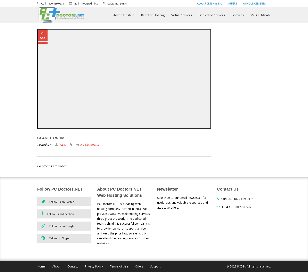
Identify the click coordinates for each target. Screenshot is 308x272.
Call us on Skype (55, 238)
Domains (238, 15)
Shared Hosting (123, 15)
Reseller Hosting (153, 15)
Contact (72, 266)
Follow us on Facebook (58, 213)
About (56, 266)
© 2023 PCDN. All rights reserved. (248, 266)
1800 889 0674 (243, 199)
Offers (139, 266)
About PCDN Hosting (209, 3)
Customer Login (117, 3)
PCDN (62, 144)
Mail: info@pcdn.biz (86, 3)
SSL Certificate (260, 15)
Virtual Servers (181, 15)
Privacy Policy (94, 266)
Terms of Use (119, 266)
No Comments (90, 144)
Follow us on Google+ (58, 226)
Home (41, 266)
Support (155, 266)
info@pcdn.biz (242, 207)
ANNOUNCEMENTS (254, 3)
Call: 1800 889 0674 (52, 3)
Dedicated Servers (212, 15)
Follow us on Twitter (57, 201)
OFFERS (232, 3)
